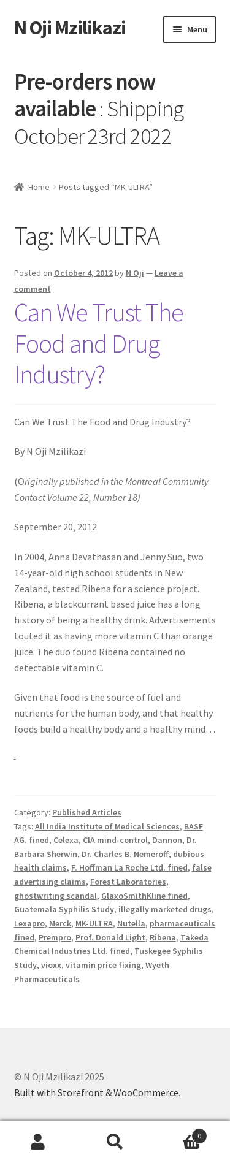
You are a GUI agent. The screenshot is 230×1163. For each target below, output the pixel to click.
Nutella (131, 923)
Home (39, 187)
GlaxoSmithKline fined (144, 895)
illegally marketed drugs (165, 909)
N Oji (135, 272)
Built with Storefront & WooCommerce (96, 1092)
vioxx (51, 964)
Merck (60, 923)
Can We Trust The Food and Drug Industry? (98, 343)
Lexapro (29, 923)
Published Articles (86, 812)
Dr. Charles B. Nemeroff (125, 854)
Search (115, 1142)
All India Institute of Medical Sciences (107, 826)
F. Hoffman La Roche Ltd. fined (129, 867)
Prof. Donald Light (110, 937)
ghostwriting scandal (55, 895)
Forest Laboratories (128, 881)
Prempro (55, 937)
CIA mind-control (115, 839)
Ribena (163, 937)
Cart (180, 1133)
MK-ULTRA (94, 923)
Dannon (167, 839)
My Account (38, 1142)
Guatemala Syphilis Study (64, 909)
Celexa (66, 839)
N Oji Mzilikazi (70, 27)
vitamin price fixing (103, 964)
